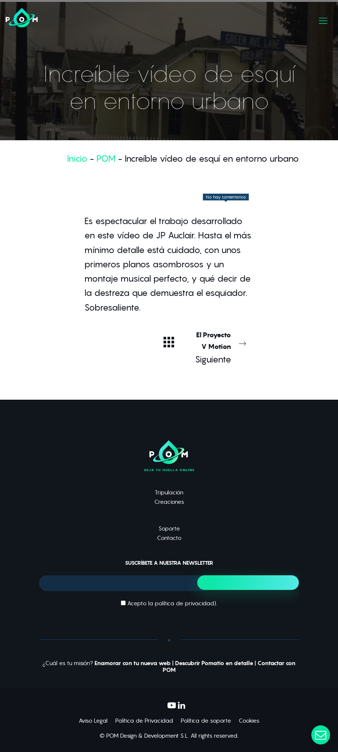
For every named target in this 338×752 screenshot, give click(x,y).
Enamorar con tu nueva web (132, 663)
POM (106, 158)
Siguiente (220, 347)
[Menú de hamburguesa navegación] (323, 19)
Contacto (169, 537)
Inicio (77, 158)
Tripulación (169, 492)
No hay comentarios (226, 197)
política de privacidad (184, 603)
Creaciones (169, 501)
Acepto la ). (169, 603)
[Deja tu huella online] (109, 19)
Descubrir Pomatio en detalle (214, 663)
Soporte (169, 528)
